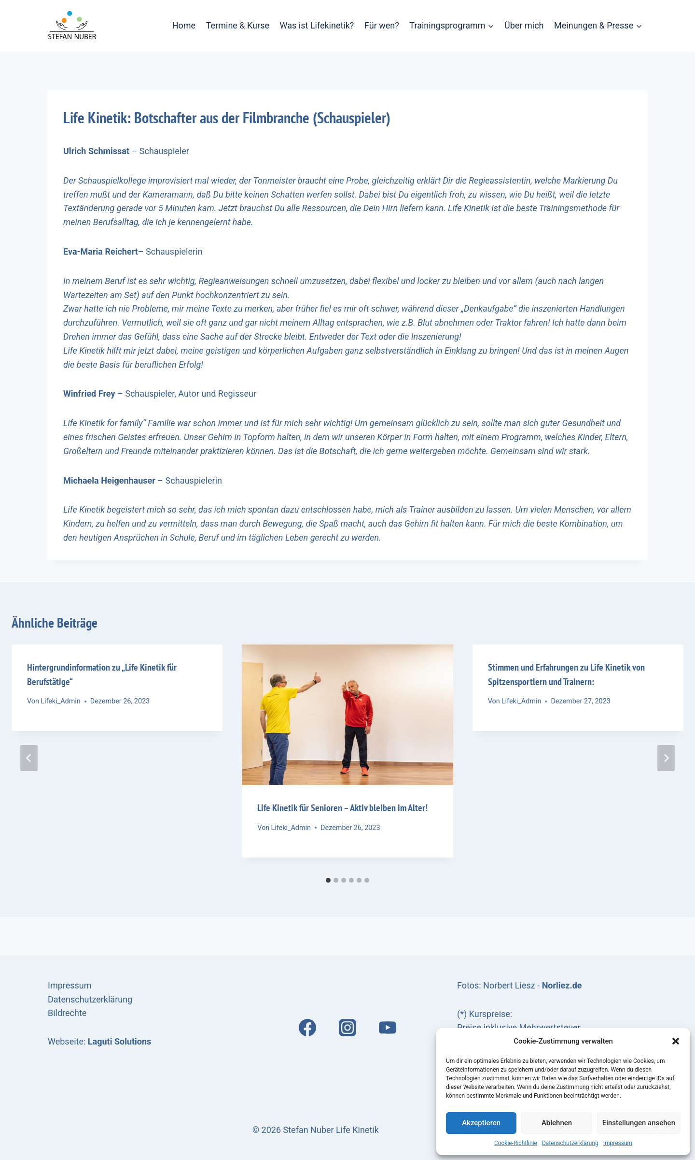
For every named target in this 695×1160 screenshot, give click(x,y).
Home (183, 25)
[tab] (328, 880)
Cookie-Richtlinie (515, 1143)
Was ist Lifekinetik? (317, 25)
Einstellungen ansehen (638, 1122)
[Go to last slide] (29, 758)
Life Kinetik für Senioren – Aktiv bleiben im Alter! (342, 808)
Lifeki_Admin (61, 701)
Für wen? (381, 25)
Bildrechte (67, 1013)
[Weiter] (666, 758)
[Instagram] (347, 1027)
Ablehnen (557, 1122)
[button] (676, 1041)
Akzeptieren (481, 1122)
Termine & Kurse (237, 25)
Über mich (523, 25)
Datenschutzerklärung (570, 1143)
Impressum (617, 1143)
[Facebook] (307, 1027)
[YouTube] (387, 1027)
